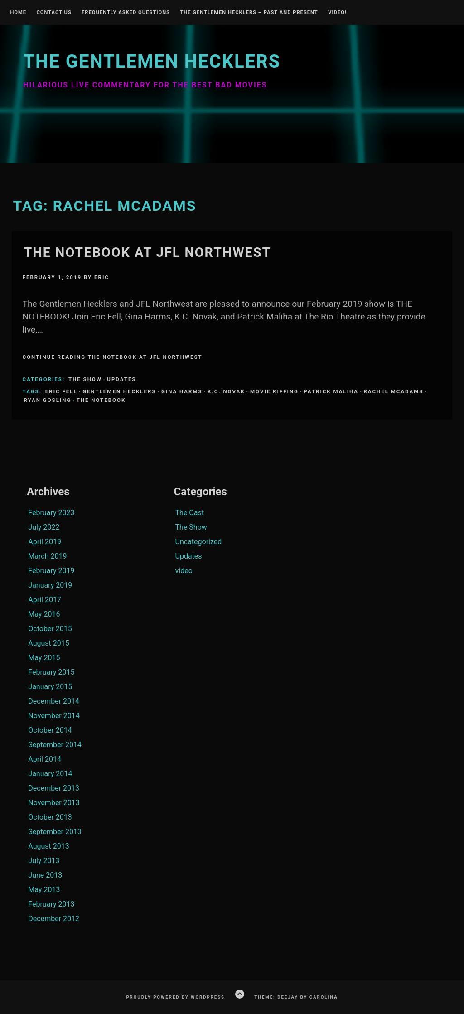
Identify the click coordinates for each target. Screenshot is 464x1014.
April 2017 (44, 599)
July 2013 (43, 860)
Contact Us (53, 12)
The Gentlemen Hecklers (151, 61)
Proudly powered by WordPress (175, 997)
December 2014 (53, 701)
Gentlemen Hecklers (119, 391)
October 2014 (50, 730)
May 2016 (44, 614)
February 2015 (51, 672)
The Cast (189, 512)
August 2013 (48, 846)
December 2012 (53, 918)
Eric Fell (61, 391)
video (184, 570)
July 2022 (43, 527)
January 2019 (50, 585)
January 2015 (50, 686)
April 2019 (44, 541)
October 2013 (50, 817)
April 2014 (44, 759)
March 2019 (47, 556)
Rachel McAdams (393, 391)
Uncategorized (198, 541)
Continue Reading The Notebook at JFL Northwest (113, 357)
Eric (101, 277)
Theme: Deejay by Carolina (296, 997)
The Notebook (101, 400)
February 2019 (51, 570)
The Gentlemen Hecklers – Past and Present (249, 12)
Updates (121, 379)
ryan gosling (48, 400)
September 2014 (55, 744)
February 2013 (51, 904)
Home (18, 12)
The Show (85, 379)
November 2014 (53, 715)
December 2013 (53, 788)
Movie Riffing (274, 391)
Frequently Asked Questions (126, 12)
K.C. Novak (226, 391)
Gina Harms (182, 391)
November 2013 (53, 802)
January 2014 (50, 773)
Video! (337, 12)
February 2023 (51, 512)
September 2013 (55, 831)
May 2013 (44, 889)
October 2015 (50, 628)
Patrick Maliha (331, 391)
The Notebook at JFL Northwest (147, 252)
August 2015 (48, 643)
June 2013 (45, 875)
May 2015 (44, 657)
